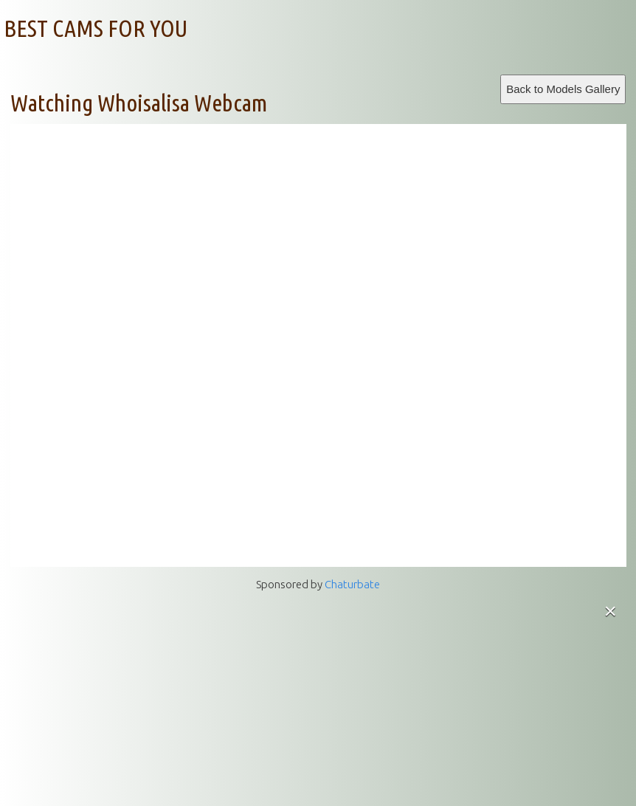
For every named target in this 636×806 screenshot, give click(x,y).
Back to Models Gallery (563, 89)
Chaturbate (352, 584)
